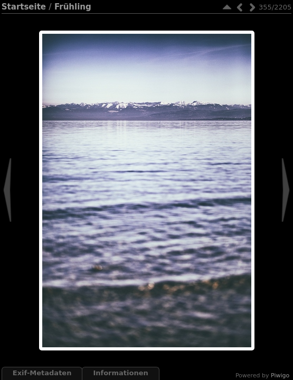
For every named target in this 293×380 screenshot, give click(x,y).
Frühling (72, 7)
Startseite (24, 7)
